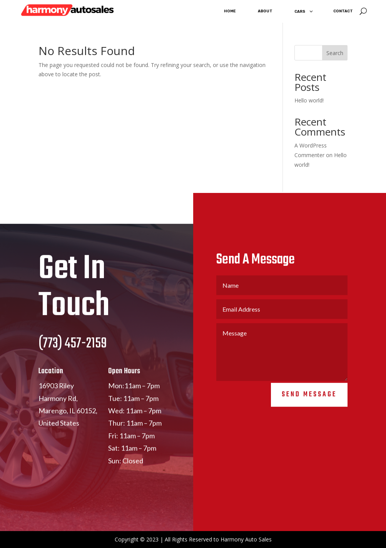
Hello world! (309, 100)
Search (334, 53)
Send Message (309, 400)
